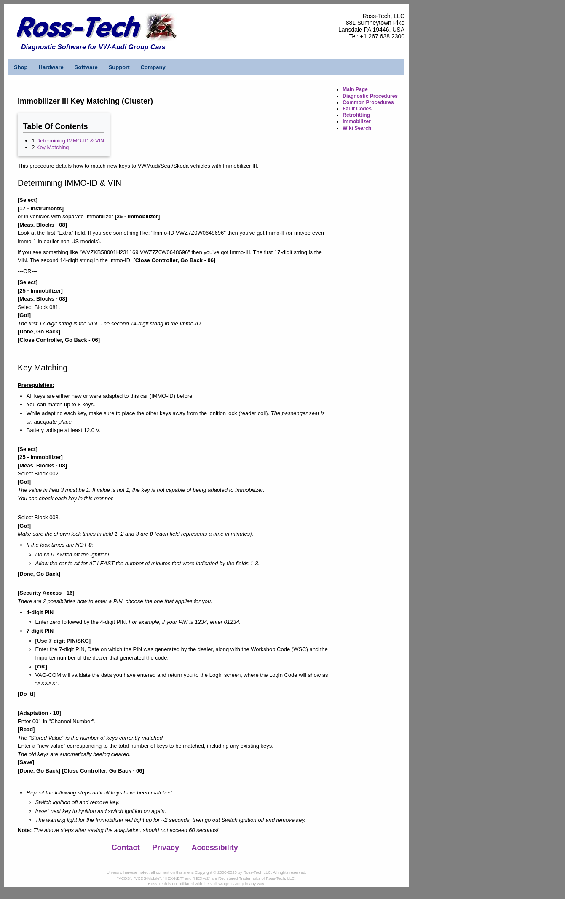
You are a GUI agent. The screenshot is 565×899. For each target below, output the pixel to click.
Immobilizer (357, 121)
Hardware (51, 67)
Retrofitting (356, 115)
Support (119, 67)
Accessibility (215, 847)
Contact (126, 847)
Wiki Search (357, 128)
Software (86, 67)
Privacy (165, 847)
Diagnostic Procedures (370, 96)
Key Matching (52, 147)
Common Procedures (368, 102)
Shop (21, 67)
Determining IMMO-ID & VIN (70, 140)
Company (152, 67)
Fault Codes (357, 109)
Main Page (355, 89)
